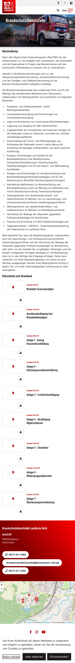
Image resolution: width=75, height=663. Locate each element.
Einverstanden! (59, 656)
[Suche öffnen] (58, 10)
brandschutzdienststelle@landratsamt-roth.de (32, 562)
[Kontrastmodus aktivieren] (71, 3)
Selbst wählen (11, 656)
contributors (69, 622)
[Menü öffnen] (68, 10)
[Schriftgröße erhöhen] (58, 3)
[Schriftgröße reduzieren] (65, 3)
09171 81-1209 (15, 570)
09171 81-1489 (15, 554)
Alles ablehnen (34, 656)
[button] (70, 10)
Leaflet (27, 622)
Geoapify (46, 622)
